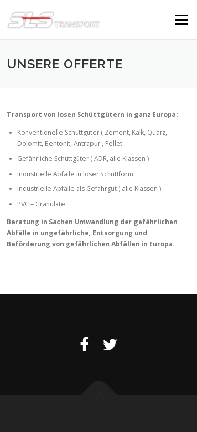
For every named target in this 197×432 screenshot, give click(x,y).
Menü (180, 19)
